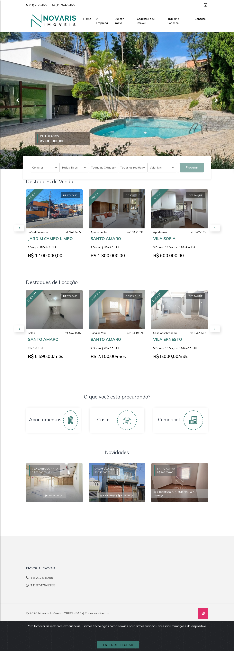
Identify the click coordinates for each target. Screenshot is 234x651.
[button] (17, 100)
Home (87, 19)
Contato (200, 19)
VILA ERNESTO (167, 342)
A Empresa (102, 21)
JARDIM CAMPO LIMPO (50, 241)
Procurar (192, 167)
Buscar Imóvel (119, 21)
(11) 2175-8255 (37, 5)
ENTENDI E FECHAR (118, 645)
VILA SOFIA (164, 241)
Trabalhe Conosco (173, 21)
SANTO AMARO (106, 241)
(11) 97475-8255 (64, 5)
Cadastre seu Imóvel (146, 21)
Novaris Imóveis (49, 613)
